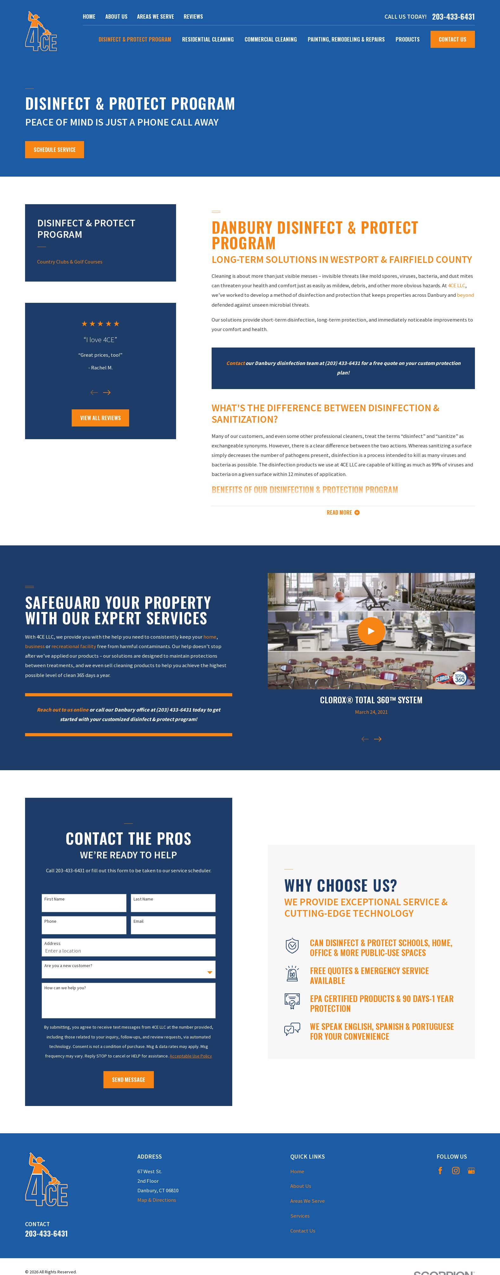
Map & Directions (156, 1200)
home (207, 637)
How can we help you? (63, 988)
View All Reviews (100, 418)
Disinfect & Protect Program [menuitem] (135, 39)
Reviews (193, 16)
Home (89, 16)
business (33, 646)
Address (51, 943)
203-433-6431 (453, 17)
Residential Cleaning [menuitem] (208, 39)
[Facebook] (440, 1170)
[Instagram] (455, 1170)
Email (136, 921)
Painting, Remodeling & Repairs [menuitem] (346, 39)
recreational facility (71, 646)
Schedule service (55, 149)
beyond (465, 295)
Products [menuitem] (408, 39)
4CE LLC (456, 285)
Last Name (141, 899)
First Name (53, 899)
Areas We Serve (155, 16)
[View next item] (106, 392)
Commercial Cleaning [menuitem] (271, 39)
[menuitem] (100, 262)
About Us (116, 16)
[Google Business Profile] (471, 1170)
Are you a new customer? (66, 965)
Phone (49, 921)
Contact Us (452, 39)
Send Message (126, 1079)
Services (300, 1216)
